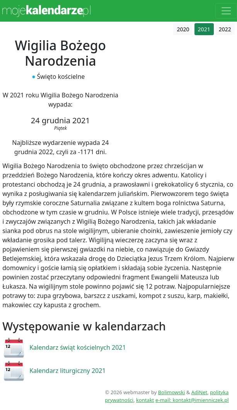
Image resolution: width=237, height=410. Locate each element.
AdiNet (199, 392)
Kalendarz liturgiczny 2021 (67, 370)
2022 (225, 29)
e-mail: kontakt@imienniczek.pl (192, 399)
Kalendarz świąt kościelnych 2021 (77, 347)
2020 (183, 29)
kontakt (145, 399)
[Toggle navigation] (226, 11)
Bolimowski (171, 392)
